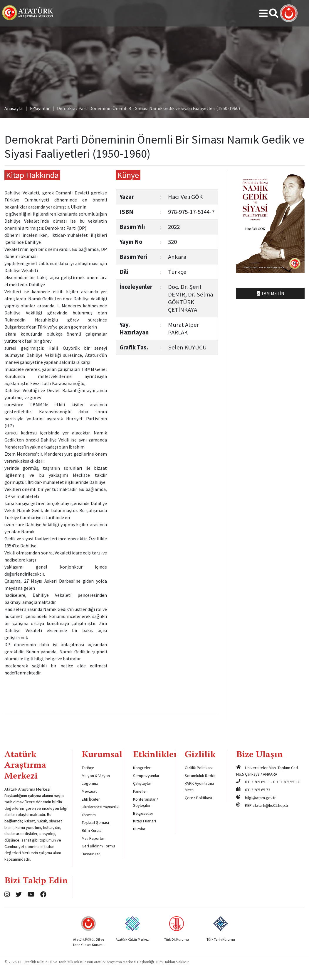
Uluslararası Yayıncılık (100, 806)
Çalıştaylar (142, 783)
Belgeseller (143, 813)
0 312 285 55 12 (286, 781)
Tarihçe (88, 767)
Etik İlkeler (91, 799)
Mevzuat (89, 791)
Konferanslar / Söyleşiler (145, 802)
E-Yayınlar (40, 108)
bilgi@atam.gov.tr (260, 797)
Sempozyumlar (146, 775)
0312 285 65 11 (257, 781)
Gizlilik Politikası (199, 767)
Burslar (139, 829)
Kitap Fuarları (144, 821)
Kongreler (142, 767)
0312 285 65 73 (257, 789)
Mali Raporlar (93, 838)
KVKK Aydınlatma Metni (199, 786)
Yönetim (89, 814)
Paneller (140, 791)
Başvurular (91, 854)
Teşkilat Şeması (95, 822)
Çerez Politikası (198, 797)
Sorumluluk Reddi (200, 775)
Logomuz (90, 783)
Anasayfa (13, 108)
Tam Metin (270, 293)
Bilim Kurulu (92, 830)
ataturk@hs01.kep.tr (270, 805)
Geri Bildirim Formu (98, 846)
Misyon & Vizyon (96, 775)
